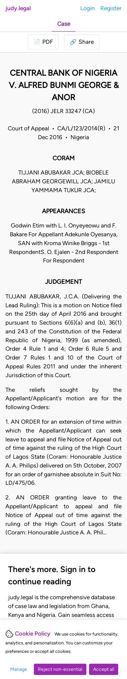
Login (87, 8)
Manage (18, 669)
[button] (82, 42)
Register (111, 8)
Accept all (103, 669)
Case (63, 23)
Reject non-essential (60, 669)
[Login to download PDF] (43, 42)
